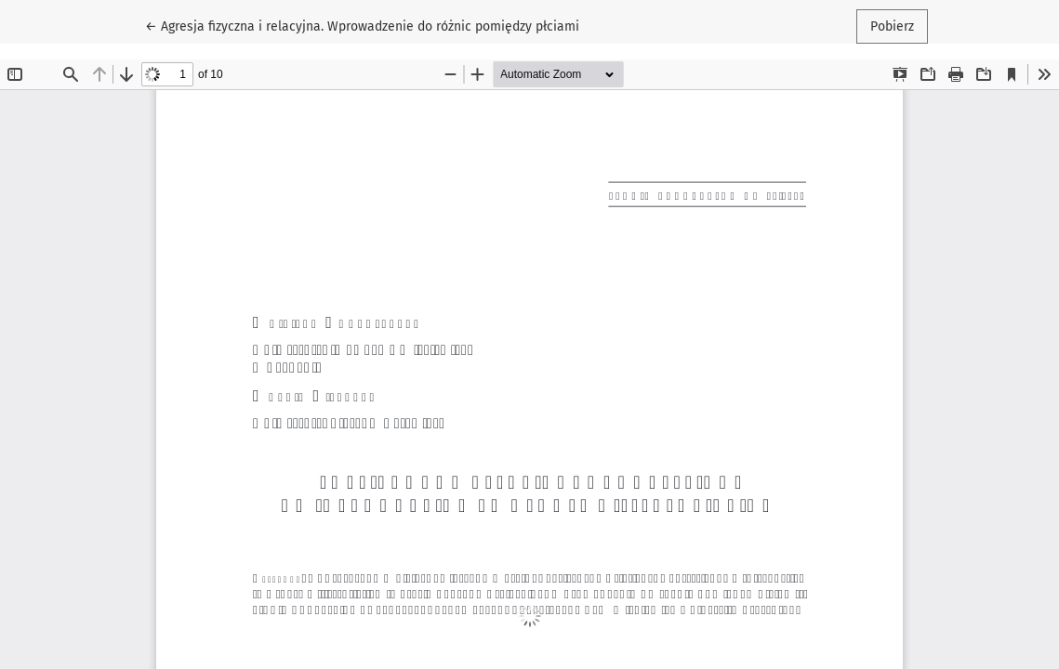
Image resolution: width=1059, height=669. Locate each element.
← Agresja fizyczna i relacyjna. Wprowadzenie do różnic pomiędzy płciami (362, 25)
